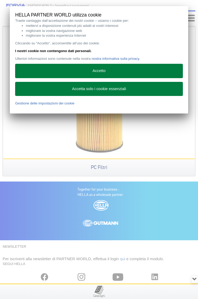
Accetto (98, 71)
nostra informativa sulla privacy (115, 59)
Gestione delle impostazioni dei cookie (44, 103)
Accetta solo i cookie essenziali (99, 89)
